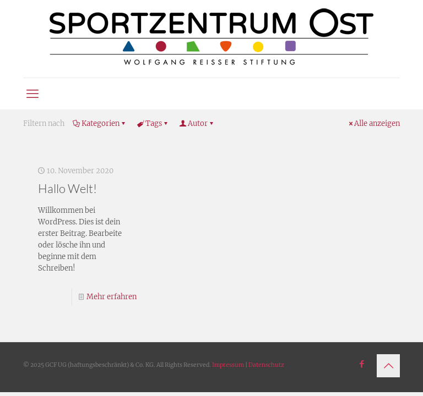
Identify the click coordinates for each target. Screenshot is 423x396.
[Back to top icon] (388, 365)
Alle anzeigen (373, 123)
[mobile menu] (32, 93)
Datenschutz (266, 365)
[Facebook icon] (361, 364)
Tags (153, 123)
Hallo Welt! (67, 188)
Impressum (228, 365)
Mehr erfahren (111, 296)
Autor (197, 123)
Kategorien (100, 123)
